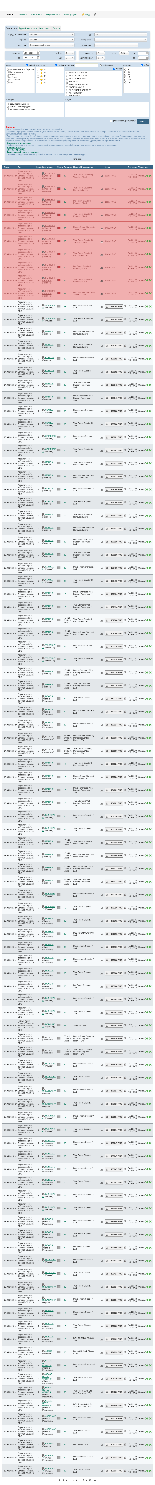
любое (145, 65)
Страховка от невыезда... (20, 143)
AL (127, 69)
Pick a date (38, 52)
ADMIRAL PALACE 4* (93, 84)
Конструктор (45, 28)
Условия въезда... (16, 147)
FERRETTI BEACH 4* (48, 174)
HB (127, 77)
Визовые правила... (16, 150)
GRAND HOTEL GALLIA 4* (47, 1363)
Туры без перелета (28, 28)
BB (127, 72)
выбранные (106, 65)
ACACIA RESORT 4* (93, 78)
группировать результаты (123, 121)
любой (30, 65)
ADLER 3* (93, 81)
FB (127, 74)
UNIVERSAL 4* (49, 1091)
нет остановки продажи (19, 106)
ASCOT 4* (49, 1351)
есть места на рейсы (18, 104)
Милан (11, 74)
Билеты (56, 28)
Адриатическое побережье (20, 69)
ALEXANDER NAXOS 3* (93, 90)
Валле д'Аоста (15, 72)
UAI (127, 82)
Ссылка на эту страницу (95, 14)
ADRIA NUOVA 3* (93, 87)
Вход (87, 14)
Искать (143, 121)
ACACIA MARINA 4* (93, 73)
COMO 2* (49, 357)
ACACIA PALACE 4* (93, 75)
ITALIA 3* (49, 331)
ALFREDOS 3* (93, 93)
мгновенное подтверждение (21, 109)
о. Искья (12, 77)
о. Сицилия (13, 80)
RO (127, 80)
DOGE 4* (49, 696)
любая (59, 65)
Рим (10, 82)
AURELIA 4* (50, 1416)
